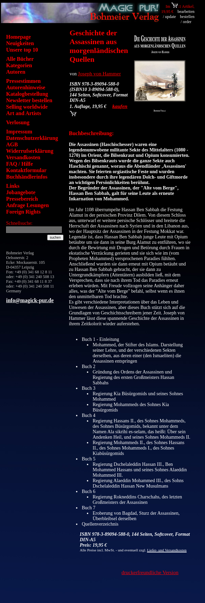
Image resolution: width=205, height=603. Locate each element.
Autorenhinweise (25, 87)
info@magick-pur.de (30, 300)
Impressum (19, 131)
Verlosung (18, 122)
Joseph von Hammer (99, 73)
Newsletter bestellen (29, 100)
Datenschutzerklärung (32, 138)
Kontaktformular (26, 170)
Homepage (18, 37)
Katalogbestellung (27, 94)
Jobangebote (20, 192)
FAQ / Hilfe (19, 164)
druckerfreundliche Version (150, 572)
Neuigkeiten (20, 43)
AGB (12, 144)
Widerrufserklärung (29, 151)
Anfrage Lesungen (27, 205)
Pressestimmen (23, 81)
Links (12, 186)
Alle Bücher (20, 59)
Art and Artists (23, 113)
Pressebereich (22, 199)
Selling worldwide (27, 107)
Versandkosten (23, 157)
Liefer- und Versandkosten (166, 550)
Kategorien (19, 65)
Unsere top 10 (22, 50)
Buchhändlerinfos (27, 177)
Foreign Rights (23, 212)
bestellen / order (187, 19)
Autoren (15, 72)
